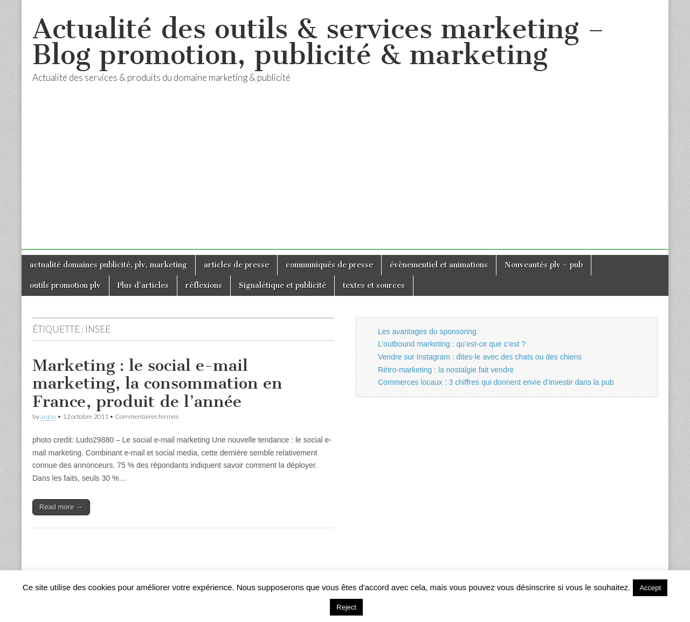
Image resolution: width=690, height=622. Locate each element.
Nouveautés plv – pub (544, 264)
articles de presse (236, 264)
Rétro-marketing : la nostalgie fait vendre (446, 369)
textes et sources (374, 285)
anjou (48, 416)
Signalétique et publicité (282, 285)
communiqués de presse (329, 264)
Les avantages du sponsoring (427, 331)
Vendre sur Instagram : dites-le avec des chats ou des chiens (480, 357)
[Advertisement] (345, 174)
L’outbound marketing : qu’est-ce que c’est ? (452, 344)
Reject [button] (346, 607)
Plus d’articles (143, 285)
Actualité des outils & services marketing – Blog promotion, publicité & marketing (318, 41)
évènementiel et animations (439, 264)
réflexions (203, 285)
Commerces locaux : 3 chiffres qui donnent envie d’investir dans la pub (496, 382)
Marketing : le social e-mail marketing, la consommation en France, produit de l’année (157, 383)
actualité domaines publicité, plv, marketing (108, 264)
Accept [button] (650, 588)
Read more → (61, 507)
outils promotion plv (65, 285)
